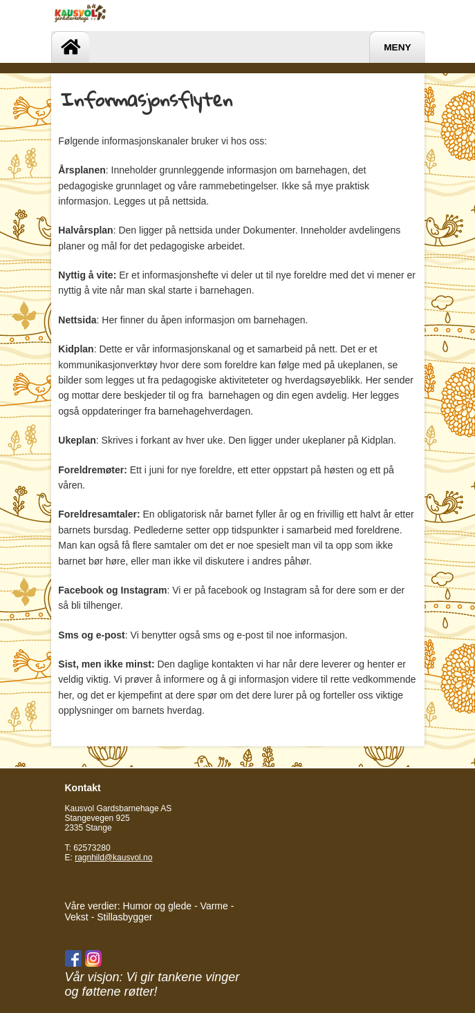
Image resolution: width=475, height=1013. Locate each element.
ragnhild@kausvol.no (113, 857)
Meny (397, 47)
